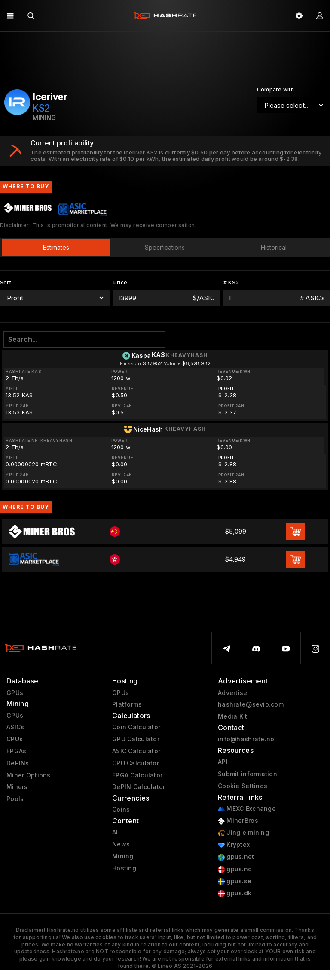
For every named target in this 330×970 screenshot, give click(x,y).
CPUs (14, 739)
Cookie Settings (242, 786)
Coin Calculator (136, 727)
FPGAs (16, 751)
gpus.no (235, 869)
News (121, 844)
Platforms (127, 704)
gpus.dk (234, 893)
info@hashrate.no (246, 739)
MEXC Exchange (247, 809)
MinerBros (238, 821)
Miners (17, 786)
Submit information (247, 774)
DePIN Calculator (138, 786)
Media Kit (233, 716)
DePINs (17, 763)
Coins (121, 809)
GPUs (14, 692)
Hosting (124, 868)
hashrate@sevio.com (251, 704)
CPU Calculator (135, 763)
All (116, 832)
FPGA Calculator (137, 775)
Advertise (233, 692)
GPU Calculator (135, 739)
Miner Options (28, 775)
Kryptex (234, 845)
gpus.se (234, 881)
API (223, 761)
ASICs (15, 727)
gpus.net (236, 857)
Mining (123, 856)
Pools (15, 798)
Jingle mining (243, 833)
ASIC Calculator (136, 751)
